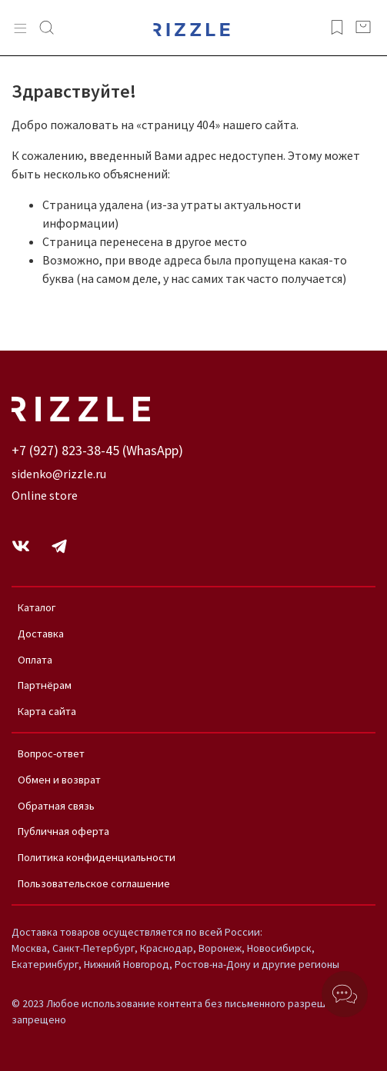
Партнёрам (45, 685)
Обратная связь (56, 806)
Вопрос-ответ (51, 753)
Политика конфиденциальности (96, 857)
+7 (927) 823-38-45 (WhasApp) (97, 450)
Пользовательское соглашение (94, 883)
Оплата (35, 660)
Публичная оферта (63, 831)
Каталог (37, 607)
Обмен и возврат (59, 780)
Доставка (41, 633)
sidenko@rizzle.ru (59, 473)
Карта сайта (47, 711)
